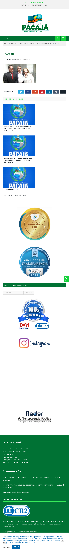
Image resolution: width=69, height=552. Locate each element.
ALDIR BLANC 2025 (11, 189)
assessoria (54, 521)
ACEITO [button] (16, 547)
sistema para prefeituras (30, 521)
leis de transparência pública (52, 524)
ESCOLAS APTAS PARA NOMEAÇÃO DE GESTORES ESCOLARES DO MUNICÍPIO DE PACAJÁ (18, 160)
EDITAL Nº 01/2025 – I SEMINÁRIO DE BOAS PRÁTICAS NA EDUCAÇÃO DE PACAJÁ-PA (17, 128)
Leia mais (6, 547)
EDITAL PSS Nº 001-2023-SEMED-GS (34, 5)
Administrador (11, 60)
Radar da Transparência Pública (27, 532)
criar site (16, 521)
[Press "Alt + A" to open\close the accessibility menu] (66, 279)
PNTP (12, 532)
